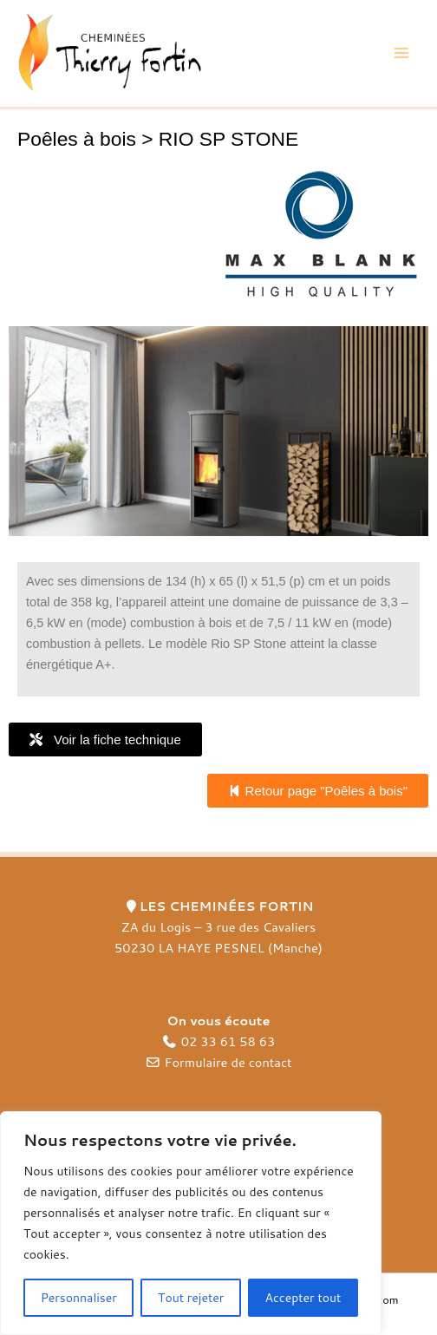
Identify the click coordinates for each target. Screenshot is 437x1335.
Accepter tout (303, 1297)
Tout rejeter (191, 1297)
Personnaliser (79, 1297)
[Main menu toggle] (401, 54)
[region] (191, 1223)
